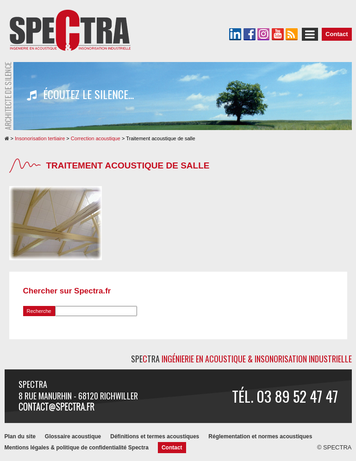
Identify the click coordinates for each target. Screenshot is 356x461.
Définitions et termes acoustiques (154, 436)
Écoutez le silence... (80, 94)
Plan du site (20, 436)
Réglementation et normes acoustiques (260, 436)
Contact (336, 34)
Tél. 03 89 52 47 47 (285, 396)
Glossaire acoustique (73, 436)
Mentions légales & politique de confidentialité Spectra (77, 447)
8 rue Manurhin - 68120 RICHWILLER (78, 396)
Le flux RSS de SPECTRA (292, 34)
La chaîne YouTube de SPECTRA (278, 34)
